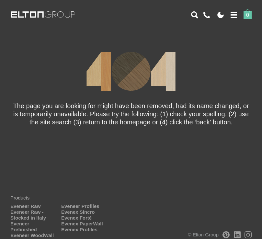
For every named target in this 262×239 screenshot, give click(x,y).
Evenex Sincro (78, 212)
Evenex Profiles (79, 229)
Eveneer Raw (25, 206)
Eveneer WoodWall (32, 235)
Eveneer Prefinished (23, 226)
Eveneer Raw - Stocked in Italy (28, 215)
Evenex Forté (76, 218)
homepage (135, 122)
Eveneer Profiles (80, 206)
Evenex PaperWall (82, 223)
